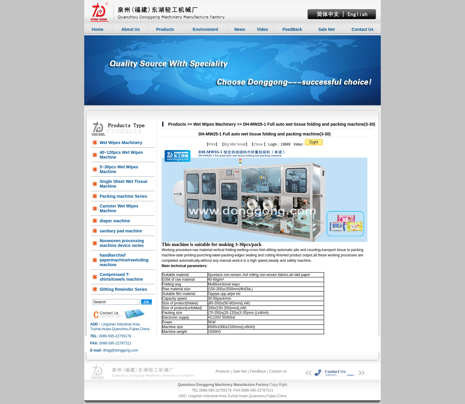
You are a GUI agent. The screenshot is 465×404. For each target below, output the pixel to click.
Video (262, 29)
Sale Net (326, 29)
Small (241, 144)
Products (165, 29)
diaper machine (115, 220)
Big (226, 144)
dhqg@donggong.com (120, 350)
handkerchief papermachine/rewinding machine (124, 260)
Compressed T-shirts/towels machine (121, 277)
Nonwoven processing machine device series (122, 243)
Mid (232, 144)
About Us (130, 29)
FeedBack (292, 29)
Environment (205, 29)
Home (97, 29)
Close (259, 144)
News (239, 29)
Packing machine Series (123, 196)
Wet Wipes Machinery (121, 142)
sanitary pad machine (121, 231)
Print (212, 144)
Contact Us (363, 29)
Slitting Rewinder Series (123, 289)
